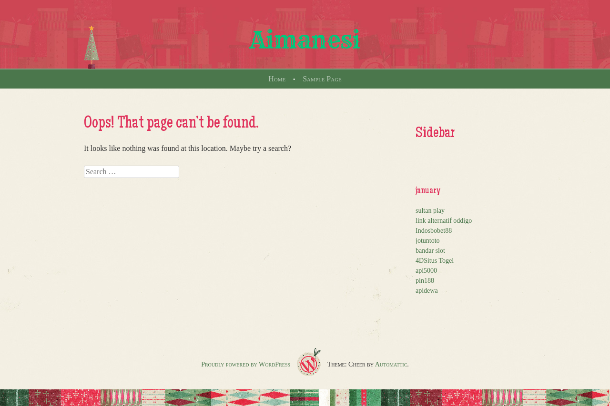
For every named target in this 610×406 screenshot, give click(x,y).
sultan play (430, 210)
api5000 (426, 270)
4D (420, 260)
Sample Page (322, 79)
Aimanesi (305, 40)
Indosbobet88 (434, 230)
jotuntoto (428, 240)
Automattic (391, 364)
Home (276, 79)
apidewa (427, 290)
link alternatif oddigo (444, 220)
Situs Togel (439, 260)
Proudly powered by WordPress (245, 364)
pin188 (425, 280)
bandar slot (430, 250)
